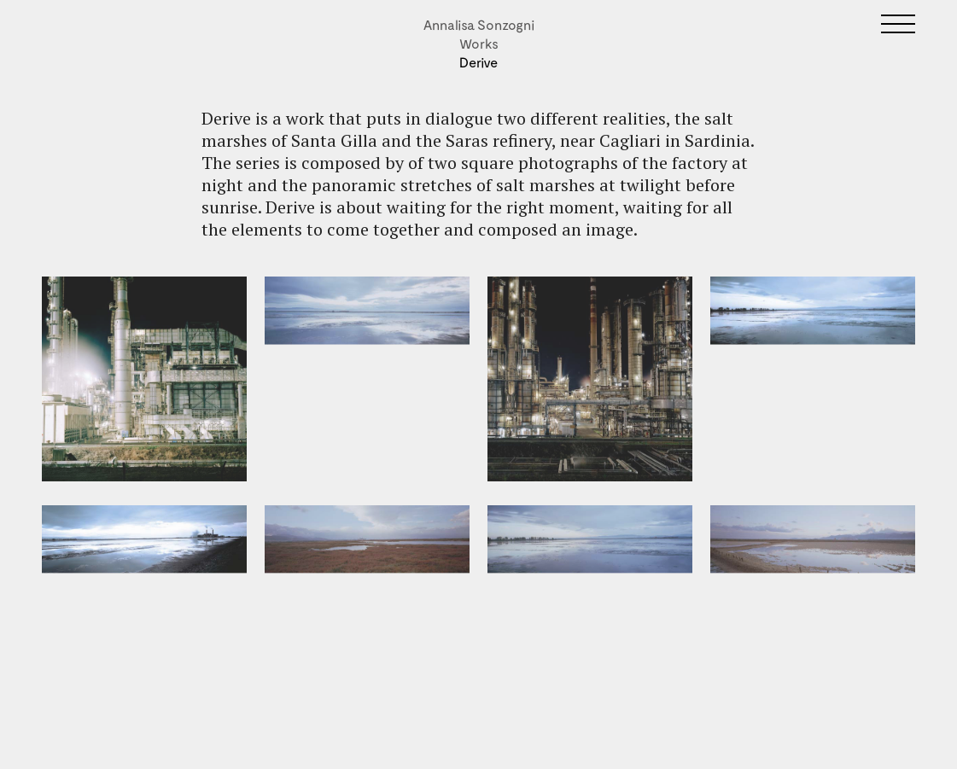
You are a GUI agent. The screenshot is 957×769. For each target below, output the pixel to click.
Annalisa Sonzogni (478, 24)
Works (479, 43)
